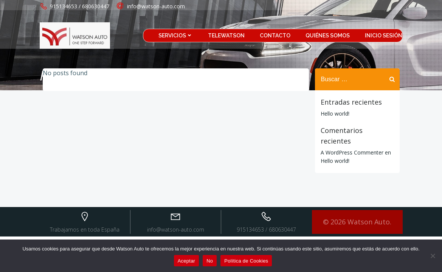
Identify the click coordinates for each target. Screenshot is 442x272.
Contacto (275, 35)
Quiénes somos (328, 35)
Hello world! (335, 113)
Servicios (175, 35)
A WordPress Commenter (352, 152)
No (209, 261)
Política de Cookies (246, 261)
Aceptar (186, 261)
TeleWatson (226, 35)
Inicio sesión (383, 35)
